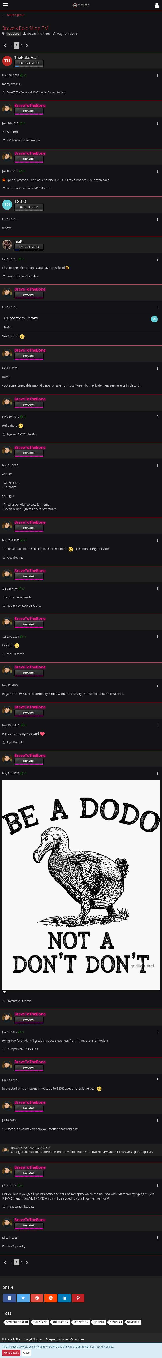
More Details (11, 1352)
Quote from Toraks (21, 318)
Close (26, 1352)
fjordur (98, 1322)
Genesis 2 (133, 1322)
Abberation (60, 1322)
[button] (5, 5)
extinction (81, 1322)
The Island (40, 1322)
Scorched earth (17, 1322)
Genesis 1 (116, 1322)
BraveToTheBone (39, 34)
